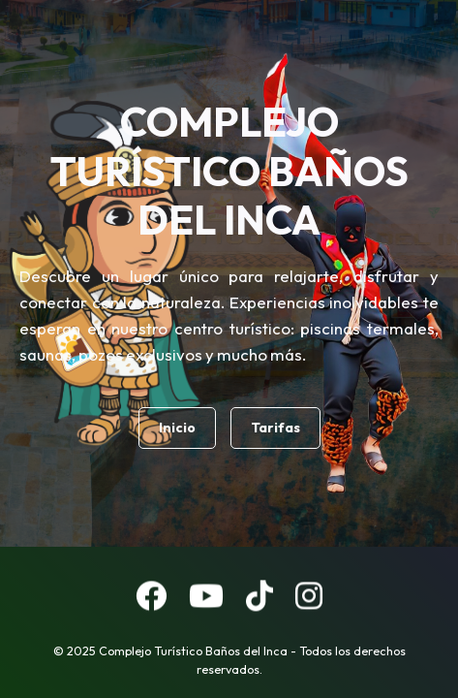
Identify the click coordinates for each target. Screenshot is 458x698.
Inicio (177, 427)
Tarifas (275, 427)
